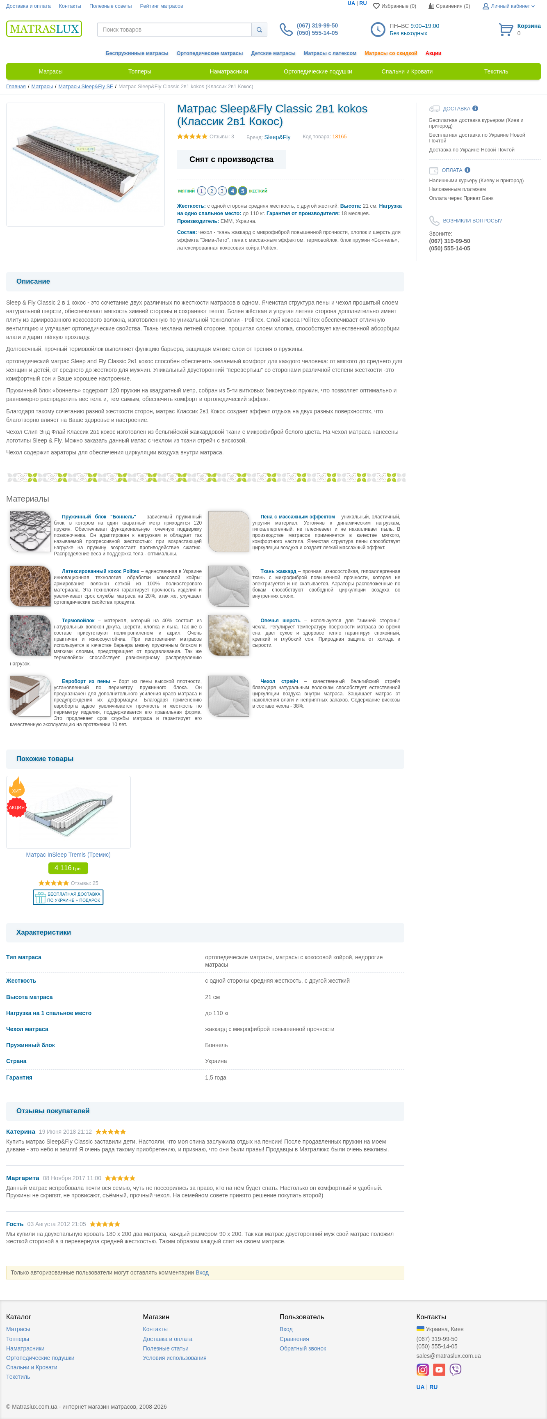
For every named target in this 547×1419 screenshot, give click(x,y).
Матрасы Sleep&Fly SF (86, 86)
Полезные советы (110, 6)
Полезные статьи (166, 1348)
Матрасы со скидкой (391, 53)
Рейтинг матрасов (161, 6)
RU (363, 3)
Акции (434, 53)
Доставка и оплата (28, 6)
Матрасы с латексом (330, 53)
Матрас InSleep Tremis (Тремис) (68, 854)
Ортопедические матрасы (210, 53)
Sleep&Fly (277, 137)
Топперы (17, 1339)
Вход (202, 1272)
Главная (16, 86)
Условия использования (175, 1358)
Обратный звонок (303, 1348)
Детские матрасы (273, 53)
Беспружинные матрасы (137, 53)
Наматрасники (25, 1348)
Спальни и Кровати (31, 1367)
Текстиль (18, 1376)
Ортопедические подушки (40, 1358)
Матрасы (42, 86)
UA (351, 3)
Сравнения (294, 1339)
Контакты (70, 6)
